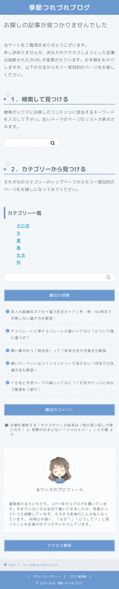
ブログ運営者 (78, 576)
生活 (21, 255)
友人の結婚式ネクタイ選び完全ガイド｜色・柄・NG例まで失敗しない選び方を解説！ (61, 315)
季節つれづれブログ (60, 7)
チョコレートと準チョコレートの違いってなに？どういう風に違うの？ (62, 334)
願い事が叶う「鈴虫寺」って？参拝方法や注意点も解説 (58, 350)
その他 (23, 226)
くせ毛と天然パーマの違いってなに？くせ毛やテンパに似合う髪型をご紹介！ (62, 386)
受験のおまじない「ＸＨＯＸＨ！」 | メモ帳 (70, 429)
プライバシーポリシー (47, 576)
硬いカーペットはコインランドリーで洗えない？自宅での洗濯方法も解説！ (62, 366)
